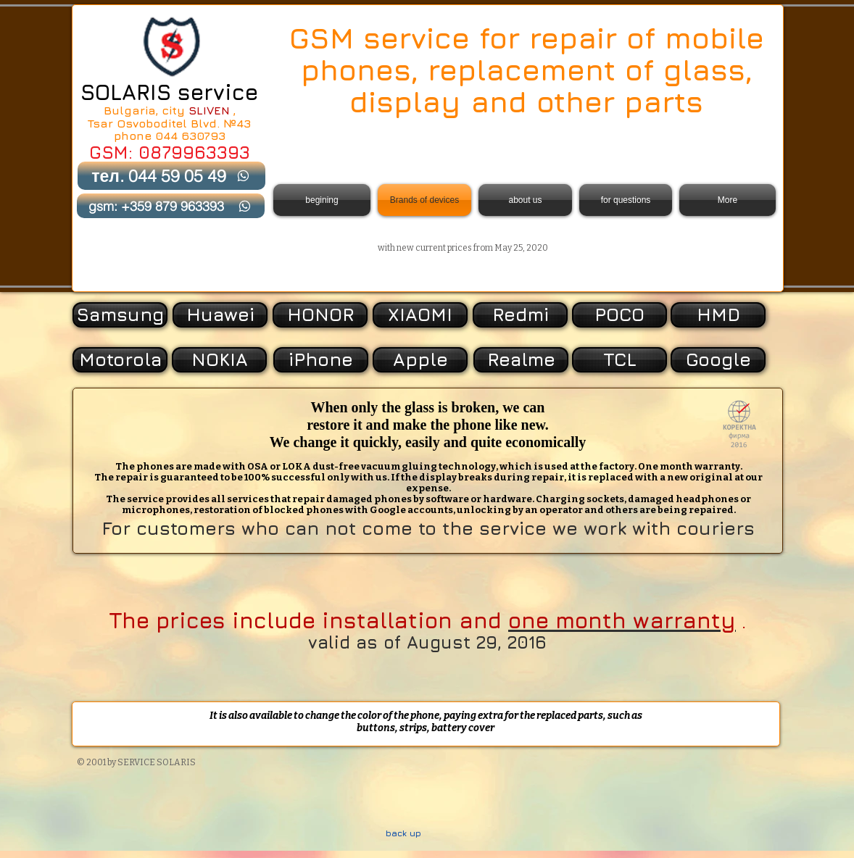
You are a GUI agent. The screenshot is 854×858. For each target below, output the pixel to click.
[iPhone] (320, 359)
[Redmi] (520, 315)
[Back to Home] (171, 46)
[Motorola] (119, 359)
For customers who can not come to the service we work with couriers (428, 527)
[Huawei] (220, 315)
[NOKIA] (219, 359)
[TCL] (619, 359)
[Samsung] (119, 315)
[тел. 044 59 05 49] (171, 176)
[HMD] (718, 315)
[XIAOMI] (420, 315)
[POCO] (619, 315)
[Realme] (520, 359)
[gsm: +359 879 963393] (171, 205)
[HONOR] (320, 315)
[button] (717, 359)
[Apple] (420, 359)
